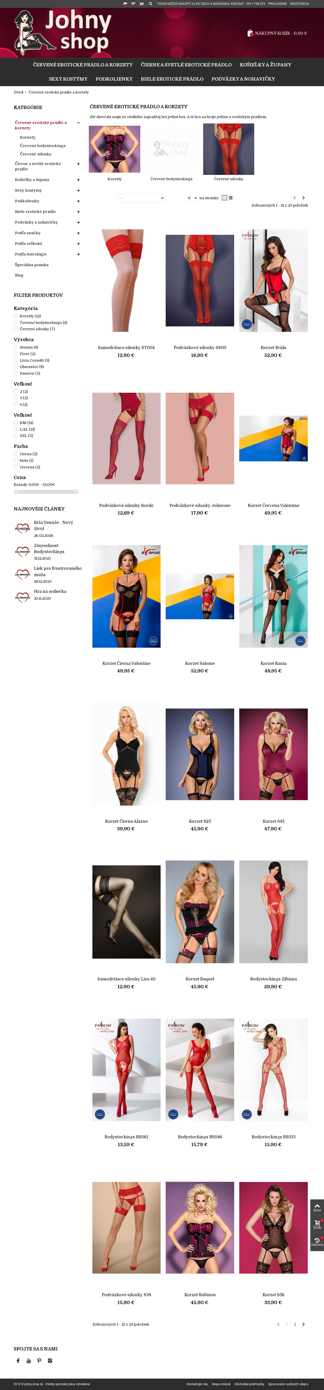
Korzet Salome (200, 663)
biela (26, 461)
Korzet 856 (273, 1294)
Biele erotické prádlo (172, 79)
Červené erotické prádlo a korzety (83, 64)
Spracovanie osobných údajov (288, 1384)
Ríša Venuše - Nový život (53, 525)
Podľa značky (28, 233)
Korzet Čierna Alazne (126, 821)
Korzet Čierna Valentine (126, 663)
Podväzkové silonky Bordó (126, 505)
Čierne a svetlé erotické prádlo (186, 64)
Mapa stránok (221, 1384)
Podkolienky (114, 79)
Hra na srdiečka (50, 591)
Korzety (28, 137)
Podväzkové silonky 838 (126, 1294)
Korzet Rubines (200, 1294)
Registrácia (299, 4)
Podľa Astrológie (31, 254)
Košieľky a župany (265, 64)
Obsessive (32, 367)
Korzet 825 (200, 821)
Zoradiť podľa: (104, 198)
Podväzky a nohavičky (243, 79)
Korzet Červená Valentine (273, 505)
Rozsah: (21, 485)
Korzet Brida (273, 347)
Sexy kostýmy (68, 79)
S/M (26, 423)
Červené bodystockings (42, 145)
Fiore (27, 354)
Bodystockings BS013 (274, 1137)
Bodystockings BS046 (200, 1137)
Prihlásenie (277, 4)
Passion (30, 373)
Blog (19, 275)
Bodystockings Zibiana (273, 979)
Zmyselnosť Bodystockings (49, 548)
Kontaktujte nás (197, 1384)
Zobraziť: (177, 198)
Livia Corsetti (34, 360)
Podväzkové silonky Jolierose (199, 505)
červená (30, 467)
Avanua (29, 347)
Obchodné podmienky (249, 1384)
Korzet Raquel (200, 979)
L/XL (27, 429)
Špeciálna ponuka (31, 265)
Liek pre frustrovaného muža (58, 571)
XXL (26, 436)
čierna (28, 454)
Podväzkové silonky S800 (200, 347)
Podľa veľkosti (28, 243)
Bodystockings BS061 (126, 1137)
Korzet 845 (273, 821)
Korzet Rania (273, 663)
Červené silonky (36, 154)
